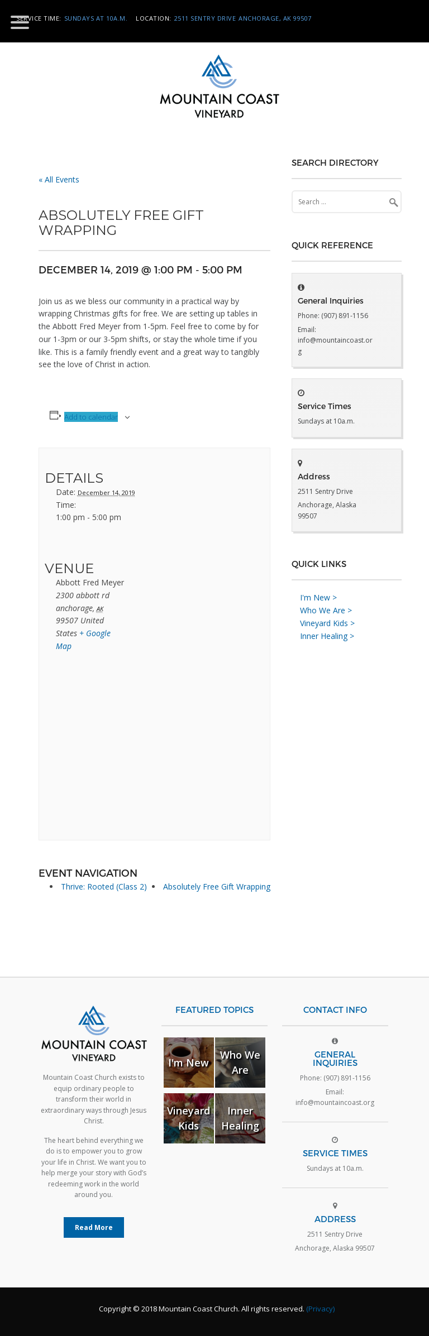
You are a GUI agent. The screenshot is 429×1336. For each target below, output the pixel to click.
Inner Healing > (327, 636)
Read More (94, 1227)
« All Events (59, 179)
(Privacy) (320, 1309)
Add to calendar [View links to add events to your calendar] (91, 417)
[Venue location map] (104, 750)
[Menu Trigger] (19, 21)
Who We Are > (326, 610)
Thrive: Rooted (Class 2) (104, 886)
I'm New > (318, 597)
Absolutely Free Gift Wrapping (216, 886)
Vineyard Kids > (327, 623)
